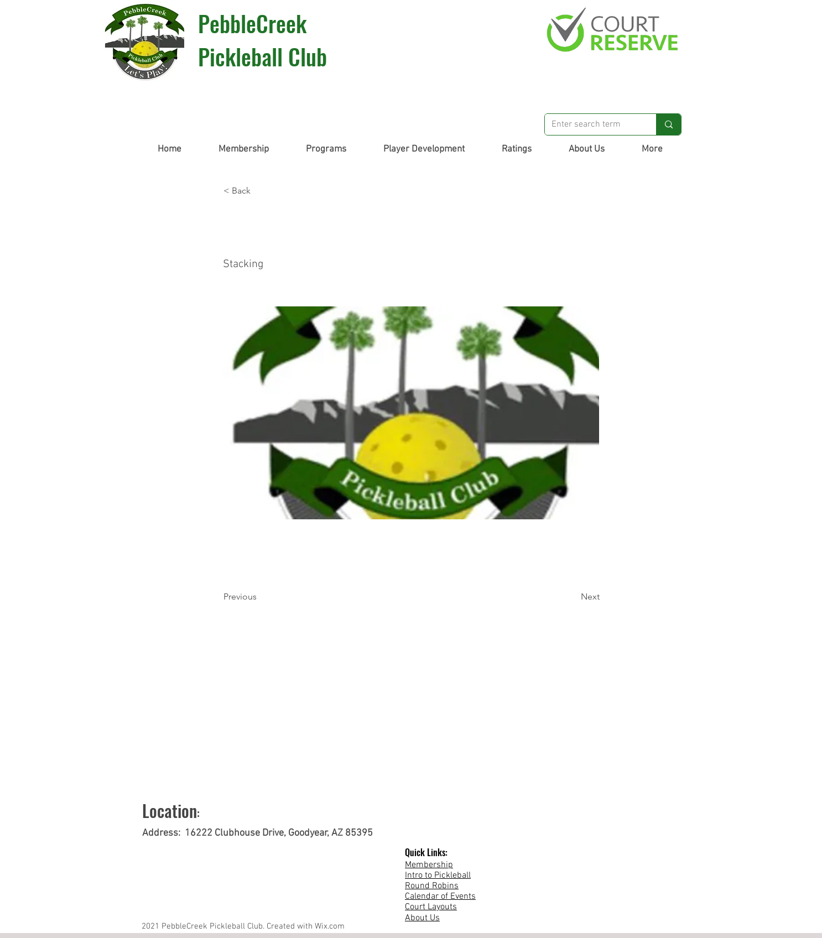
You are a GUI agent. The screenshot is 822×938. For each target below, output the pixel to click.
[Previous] (259, 597)
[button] (243, 149)
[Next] (572, 597)
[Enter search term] (592, 124)
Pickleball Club (262, 56)
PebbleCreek (252, 23)
